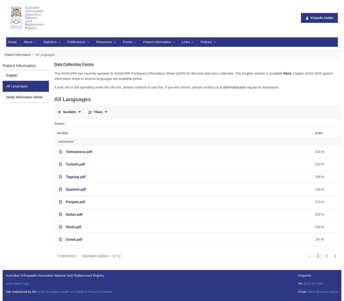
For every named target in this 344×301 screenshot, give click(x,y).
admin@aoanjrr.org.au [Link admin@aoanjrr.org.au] (240, 87)
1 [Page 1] (318, 256)
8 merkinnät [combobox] (68, 255)
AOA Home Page (17, 283)
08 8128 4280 (313, 283)
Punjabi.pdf (75, 202)
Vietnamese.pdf (79, 152)
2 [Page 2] (326, 256)
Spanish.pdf (76, 189)
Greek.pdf (74, 239)
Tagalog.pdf (76, 177)
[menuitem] (12, 42)
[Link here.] (287, 73)
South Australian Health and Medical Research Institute (74, 292)
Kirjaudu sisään (319, 18)
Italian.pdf (74, 214)
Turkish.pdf (75, 164)
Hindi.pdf (73, 227)
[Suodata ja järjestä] (69, 112)
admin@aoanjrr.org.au (323, 292)
